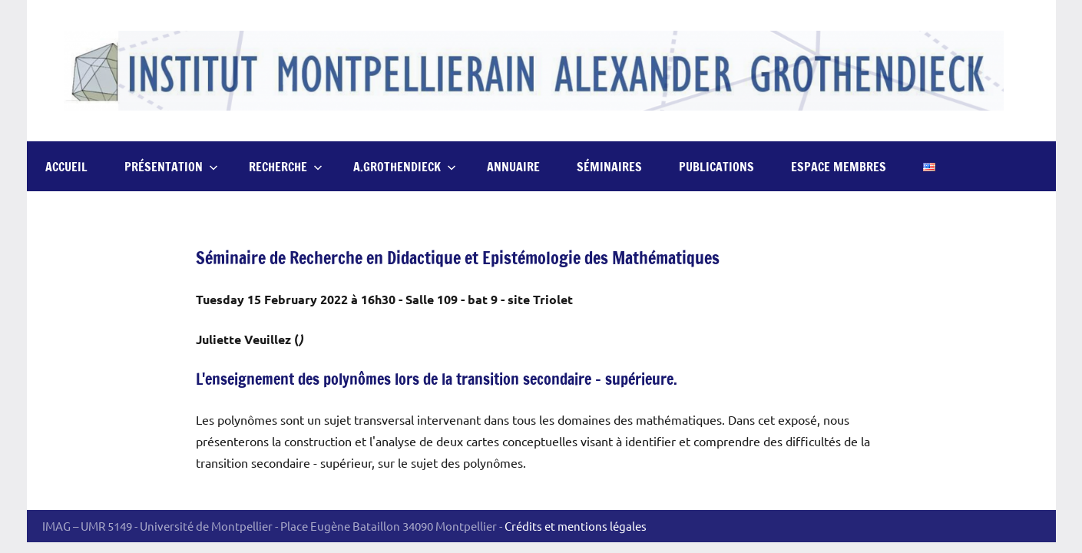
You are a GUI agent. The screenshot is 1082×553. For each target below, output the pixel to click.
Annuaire (513, 166)
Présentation (171, 166)
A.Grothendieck (404, 166)
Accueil (66, 166)
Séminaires (609, 166)
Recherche (286, 166)
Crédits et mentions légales (576, 525)
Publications (716, 166)
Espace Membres (838, 166)
